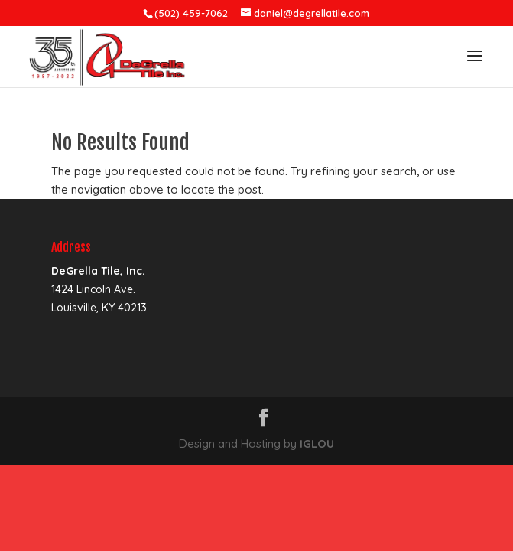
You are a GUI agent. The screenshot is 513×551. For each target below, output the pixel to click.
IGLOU (317, 443)
